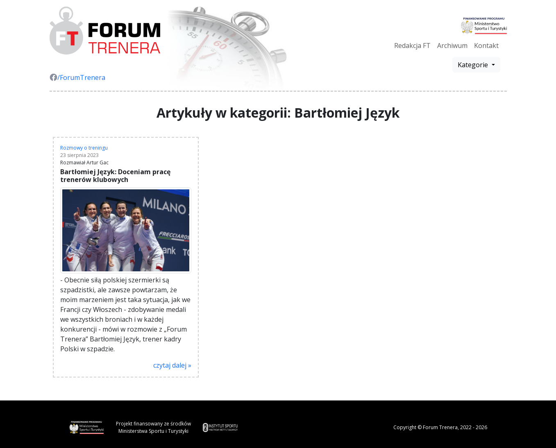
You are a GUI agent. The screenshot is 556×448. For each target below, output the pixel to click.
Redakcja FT (412, 45)
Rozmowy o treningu (84, 147)
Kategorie (474, 64)
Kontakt (486, 45)
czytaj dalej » (172, 365)
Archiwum (452, 45)
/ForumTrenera (77, 77)
